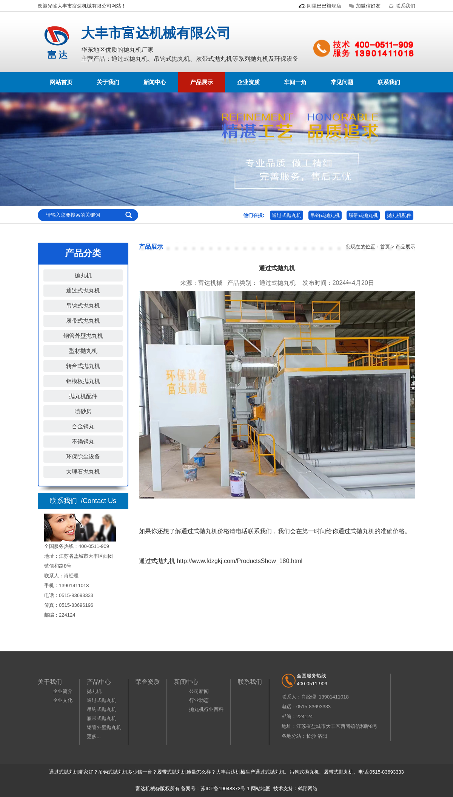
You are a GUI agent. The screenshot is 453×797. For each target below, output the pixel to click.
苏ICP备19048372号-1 (225, 788)
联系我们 (401, 6)
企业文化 (62, 700)
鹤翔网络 (307, 788)
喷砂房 (83, 411)
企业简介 (62, 691)
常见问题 (342, 82)
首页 (385, 246)
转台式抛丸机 (83, 366)
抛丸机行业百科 (206, 709)
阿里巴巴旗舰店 (319, 6)
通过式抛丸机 (286, 215)
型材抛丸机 (83, 351)
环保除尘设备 (83, 456)
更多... (94, 736)
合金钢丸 (83, 426)
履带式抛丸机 (363, 215)
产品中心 (99, 682)
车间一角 (295, 82)
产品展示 (201, 82)
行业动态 (199, 700)
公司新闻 (199, 691)
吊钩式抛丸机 (325, 215)
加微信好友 (364, 6)
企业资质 (248, 82)
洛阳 (322, 736)
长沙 (311, 736)
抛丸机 (83, 275)
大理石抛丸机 (83, 471)
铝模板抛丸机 (83, 381)
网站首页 (61, 82)
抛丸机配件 (399, 215)
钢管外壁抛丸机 (83, 335)
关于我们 (108, 82)
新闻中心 (154, 82)
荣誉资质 (148, 682)
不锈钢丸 (83, 441)
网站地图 (261, 788)
